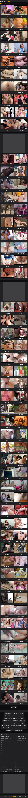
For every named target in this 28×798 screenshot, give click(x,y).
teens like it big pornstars (16, 725)
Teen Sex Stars (18, 755)
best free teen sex (19, 740)
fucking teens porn (16, 723)
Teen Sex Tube (18, 763)
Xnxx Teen (4, 771)
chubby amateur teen (5, 727)
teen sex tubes (19, 746)
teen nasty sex (5, 736)
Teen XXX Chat (18, 744)
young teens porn (15, 727)
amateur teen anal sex (6, 769)
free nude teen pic (18, 730)
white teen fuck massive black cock (10, 720)
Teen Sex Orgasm (19, 757)
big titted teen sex (19, 736)
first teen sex (4, 763)
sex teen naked (5, 746)
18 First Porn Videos (6, 765)
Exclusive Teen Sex (6, 738)
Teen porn (4, 761)
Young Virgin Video (19, 749)
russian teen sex (19, 742)
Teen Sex (3, 740)
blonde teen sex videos (6, 755)
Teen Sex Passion (19, 759)
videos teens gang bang (18, 715)
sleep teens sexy (8, 713)
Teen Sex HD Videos (19, 753)
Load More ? (14, 707)
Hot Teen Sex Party (6, 742)
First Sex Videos (5, 759)
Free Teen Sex (18, 751)
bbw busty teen (8, 715)
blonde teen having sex (20, 738)
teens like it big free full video (10, 718)
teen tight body (9, 730)
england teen (22, 720)
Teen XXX (3, 757)
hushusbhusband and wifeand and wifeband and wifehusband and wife (14, 711)
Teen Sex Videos (19, 765)
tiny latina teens (6, 723)
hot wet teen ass (5, 725)
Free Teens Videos (19, 767)
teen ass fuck (24, 727)
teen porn (4, 753)
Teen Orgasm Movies (6, 749)
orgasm (23, 723)
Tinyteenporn (4, 767)
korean (24, 725)
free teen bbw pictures (18, 713)
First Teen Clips (6, 1)
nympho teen (21, 718)
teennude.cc (4, 751)
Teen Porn (4, 744)
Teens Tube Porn (19, 771)
